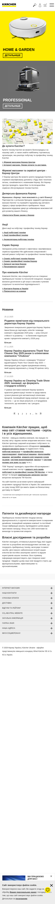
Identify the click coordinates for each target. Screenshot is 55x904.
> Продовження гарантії (13, 267)
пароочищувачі (9, 454)
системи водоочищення (22, 460)
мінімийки (45, 446)
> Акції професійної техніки (15, 235)
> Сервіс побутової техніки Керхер (18, 258)
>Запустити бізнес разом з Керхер (18, 215)
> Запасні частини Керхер (14, 264)
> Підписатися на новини (14, 291)
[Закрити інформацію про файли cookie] (51, 885)
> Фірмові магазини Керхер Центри (18, 162)
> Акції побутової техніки (14, 232)
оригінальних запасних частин (32, 475)
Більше (7, 342)
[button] (14, 413)
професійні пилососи (33, 451)
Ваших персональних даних (23, 892)
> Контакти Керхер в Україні (15, 288)
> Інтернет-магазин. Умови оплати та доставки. (24, 165)
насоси (37, 460)
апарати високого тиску (13, 449)
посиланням (21, 899)
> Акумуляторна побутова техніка (18, 239)
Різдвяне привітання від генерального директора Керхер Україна (26, 322)
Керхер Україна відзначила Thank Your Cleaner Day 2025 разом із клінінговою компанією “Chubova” (26, 353)
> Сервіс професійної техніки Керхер (19, 261)
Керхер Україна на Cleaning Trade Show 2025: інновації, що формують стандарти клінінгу (27, 383)
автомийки (16, 457)
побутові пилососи (11, 451)
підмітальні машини (27, 454)
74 (36, 414)
